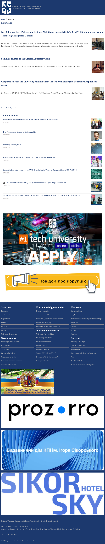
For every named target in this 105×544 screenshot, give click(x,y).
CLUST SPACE (76, 361)
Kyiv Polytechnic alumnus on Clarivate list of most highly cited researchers (29, 157)
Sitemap (8, 526)
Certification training (43, 322)
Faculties (4, 326)
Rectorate (4, 311)
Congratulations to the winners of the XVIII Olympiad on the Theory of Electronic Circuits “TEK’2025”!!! (40, 170)
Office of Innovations (8, 365)
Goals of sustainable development (82, 365)
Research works (41, 345)
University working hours (12, 145)
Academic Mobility (43, 315)
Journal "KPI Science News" (46, 353)
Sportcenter (5, 349)
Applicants (75, 315)
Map (2, 526)
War (72, 357)
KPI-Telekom (6, 345)
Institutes (4, 322)
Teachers (74, 334)
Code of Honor (76, 349)
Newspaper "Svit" (42, 361)
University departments (9, 334)
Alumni (74, 330)
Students (74, 326)
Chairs (3, 330)
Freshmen (74, 322)
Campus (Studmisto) (8, 353)
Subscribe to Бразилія (9, 108)
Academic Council (7, 315)
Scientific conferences (43, 342)
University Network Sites (45, 334)
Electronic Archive (42, 349)
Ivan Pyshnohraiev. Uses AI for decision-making (19, 132)
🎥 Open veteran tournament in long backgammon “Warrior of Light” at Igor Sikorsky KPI (34, 183)
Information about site (20, 526)
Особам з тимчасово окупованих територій (86, 319)
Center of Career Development (11, 361)
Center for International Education (48, 326)
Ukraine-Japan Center (8, 357)
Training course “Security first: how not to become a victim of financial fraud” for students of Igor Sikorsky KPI (41, 195)
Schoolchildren (76, 311)
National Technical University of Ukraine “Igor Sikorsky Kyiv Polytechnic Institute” (27, 7)
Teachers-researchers (78, 345)
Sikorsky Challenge (78, 342)
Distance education (42, 311)
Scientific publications (44, 338)
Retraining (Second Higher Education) (49, 319)
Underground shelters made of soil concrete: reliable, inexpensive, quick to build (30, 119)
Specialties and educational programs (84, 353)
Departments (5, 319)
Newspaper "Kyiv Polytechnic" (47, 357)
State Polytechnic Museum (10, 342)
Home (3, 19)
